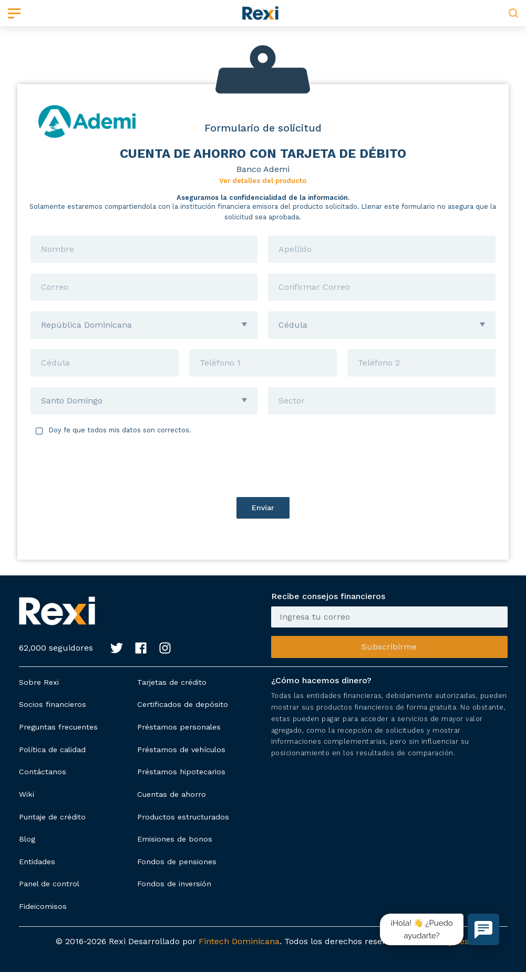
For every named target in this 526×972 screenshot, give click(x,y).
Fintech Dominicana (239, 941)
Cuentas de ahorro (171, 794)
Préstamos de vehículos (181, 749)
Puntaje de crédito (52, 817)
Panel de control (49, 883)
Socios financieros (52, 704)
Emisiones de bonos (174, 839)
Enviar (263, 507)
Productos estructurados (183, 817)
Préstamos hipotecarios (181, 771)
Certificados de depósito (182, 704)
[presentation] (263, 466)
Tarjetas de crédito (172, 682)
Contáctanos (42, 771)
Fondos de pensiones (176, 861)
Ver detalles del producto (262, 181)
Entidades (37, 861)
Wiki (26, 794)
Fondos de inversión (174, 883)
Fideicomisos (43, 906)
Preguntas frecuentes (58, 727)
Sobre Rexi (39, 682)
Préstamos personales (179, 727)
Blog (27, 839)
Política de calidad (52, 749)
